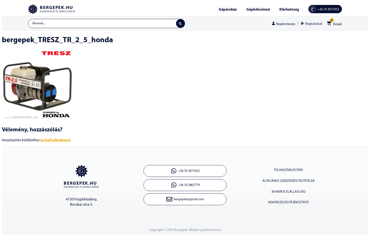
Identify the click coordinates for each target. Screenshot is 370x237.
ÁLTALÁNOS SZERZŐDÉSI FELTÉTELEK (288, 181)
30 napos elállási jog (288, 192)
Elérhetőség (289, 10)
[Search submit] (180, 23)
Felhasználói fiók (288, 170)
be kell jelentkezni (55, 140)
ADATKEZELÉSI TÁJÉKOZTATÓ (288, 203)
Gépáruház (228, 10)
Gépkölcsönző (258, 10)
